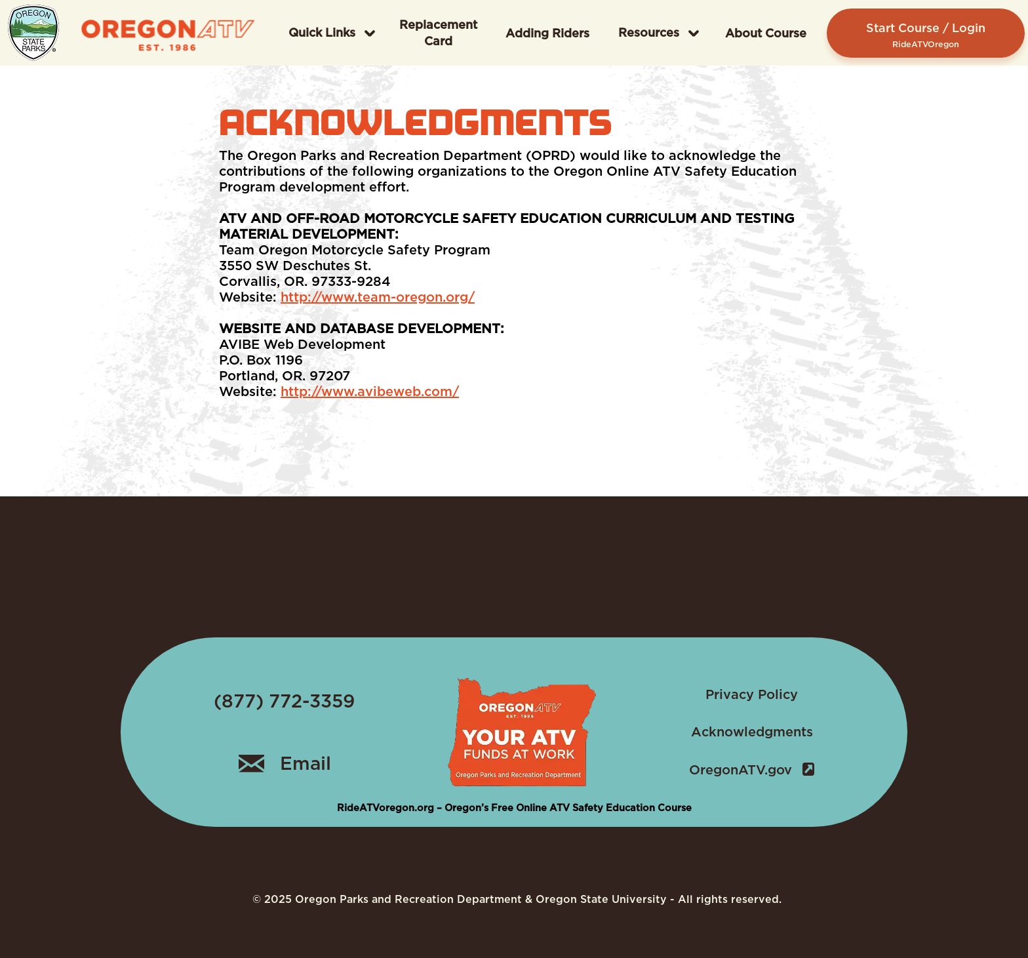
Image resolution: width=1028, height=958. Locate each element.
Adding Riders (547, 33)
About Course (765, 33)
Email (284, 763)
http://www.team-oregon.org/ (378, 297)
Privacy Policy (751, 694)
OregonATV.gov (751, 770)
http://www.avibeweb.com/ (370, 391)
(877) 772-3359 (284, 700)
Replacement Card (438, 32)
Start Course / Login (925, 35)
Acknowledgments (752, 732)
